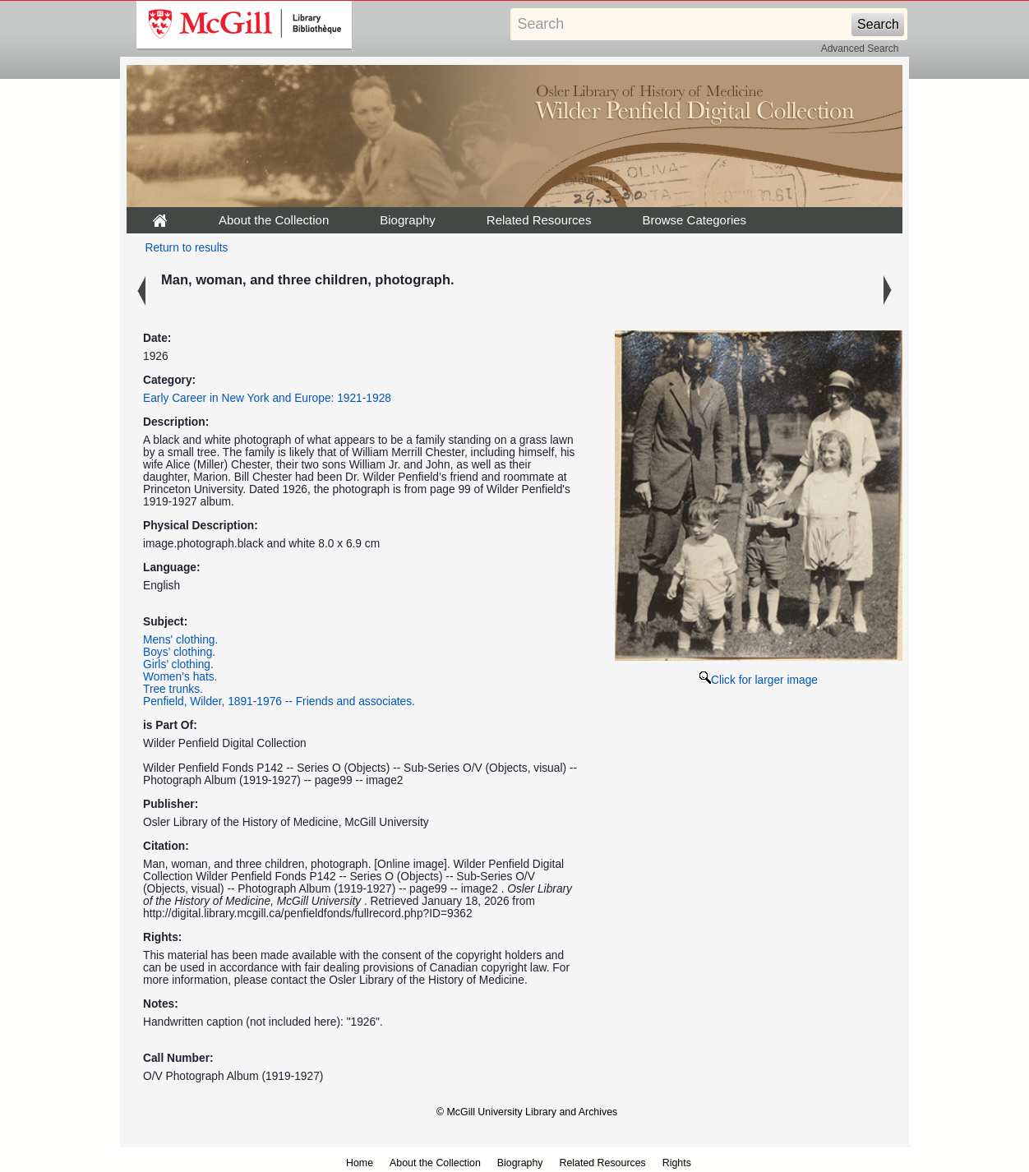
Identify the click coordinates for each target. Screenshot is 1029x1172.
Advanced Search (860, 48)
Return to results (186, 248)
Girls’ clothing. (178, 664)
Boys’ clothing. (179, 652)
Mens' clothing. (180, 640)
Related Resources (539, 220)
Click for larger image (758, 680)
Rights (676, 1163)
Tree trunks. (173, 689)
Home (359, 1163)
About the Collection (274, 220)
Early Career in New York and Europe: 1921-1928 (267, 398)
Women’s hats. (180, 677)
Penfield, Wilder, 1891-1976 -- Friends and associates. (279, 701)
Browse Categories (694, 220)
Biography (408, 220)
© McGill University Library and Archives (526, 1112)
